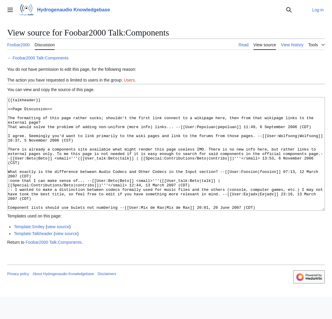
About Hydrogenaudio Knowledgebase (63, 296)
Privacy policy (18, 296)
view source (58, 249)
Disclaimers (107, 296)
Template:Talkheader (33, 256)
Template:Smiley (29, 249)
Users (129, 80)
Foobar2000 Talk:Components (40, 58)
